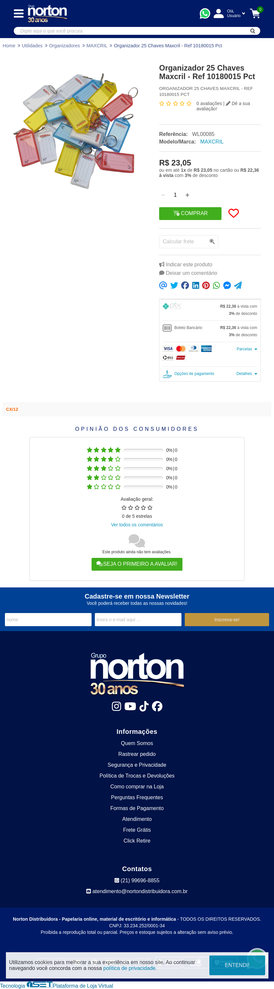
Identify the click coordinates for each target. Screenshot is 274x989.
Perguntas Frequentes (137, 797)
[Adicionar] (187, 195)
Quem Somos (137, 743)
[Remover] (163, 195)
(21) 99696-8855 (137, 880)
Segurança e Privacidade (137, 765)
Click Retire (137, 841)
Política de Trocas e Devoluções (137, 776)
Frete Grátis (137, 830)
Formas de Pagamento (137, 808)
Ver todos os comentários (137, 524)
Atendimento (137, 819)
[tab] (210, 309)
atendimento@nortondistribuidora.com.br (137, 891)
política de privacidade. (130, 968)
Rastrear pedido (137, 754)
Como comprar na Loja (137, 786)
